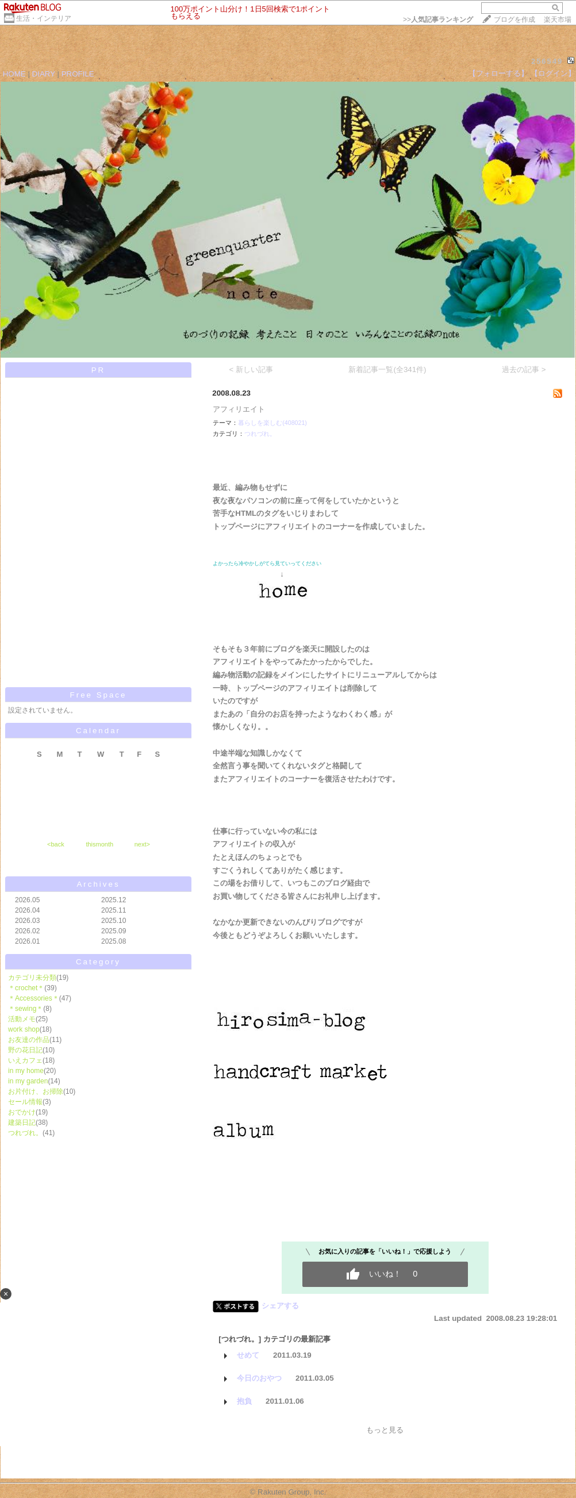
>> (438, 20)
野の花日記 (25, 1050)
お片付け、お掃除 (35, 1091)
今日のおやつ (259, 1378)
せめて (248, 1355)
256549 (547, 61)
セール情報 (25, 1102)
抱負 (244, 1401)
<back (55, 844)
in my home (26, 1071)
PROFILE (78, 74)
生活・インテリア (43, 18)
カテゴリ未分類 (32, 978)
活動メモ (22, 1019)
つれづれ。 (25, 1133)
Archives (98, 884)
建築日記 (22, 1122)
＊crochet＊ (26, 988)
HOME (14, 74)
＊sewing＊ (25, 1009)
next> (142, 844)
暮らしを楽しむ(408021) (272, 422)
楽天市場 (557, 20)
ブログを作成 (514, 20)
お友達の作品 (28, 1040)
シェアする (280, 1305)
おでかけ (22, 1112)
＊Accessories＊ (33, 998)
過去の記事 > (524, 369)
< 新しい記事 (251, 369)
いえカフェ (25, 1060)
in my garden (28, 1081)
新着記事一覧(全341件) (387, 369)
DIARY (43, 74)
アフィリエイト (239, 409)
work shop (24, 1029)
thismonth (99, 844)
